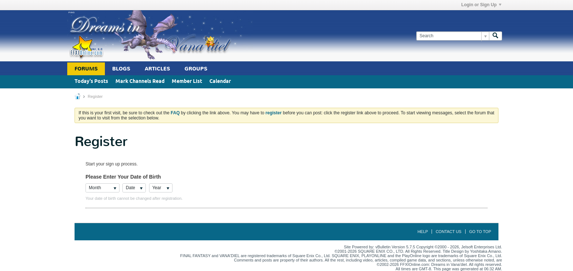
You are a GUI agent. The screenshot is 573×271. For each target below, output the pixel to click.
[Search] (452, 36)
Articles (157, 68)
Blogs (121, 68)
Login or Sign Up (481, 4)
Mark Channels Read (139, 81)
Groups (196, 68)
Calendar (220, 81)
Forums (86, 68)
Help (422, 231)
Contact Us (449, 231)
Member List (187, 81)
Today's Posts (91, 81)
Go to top (480, 231)
